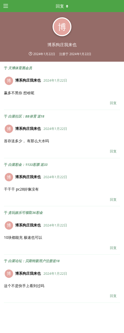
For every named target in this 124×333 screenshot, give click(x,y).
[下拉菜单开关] (62, 6)
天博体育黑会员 (20, 68)
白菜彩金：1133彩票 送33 (27, 164)
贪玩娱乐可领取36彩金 (25, 212)
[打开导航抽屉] (5, 6)
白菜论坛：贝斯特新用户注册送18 (33, 260)
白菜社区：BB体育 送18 (26, 116)
